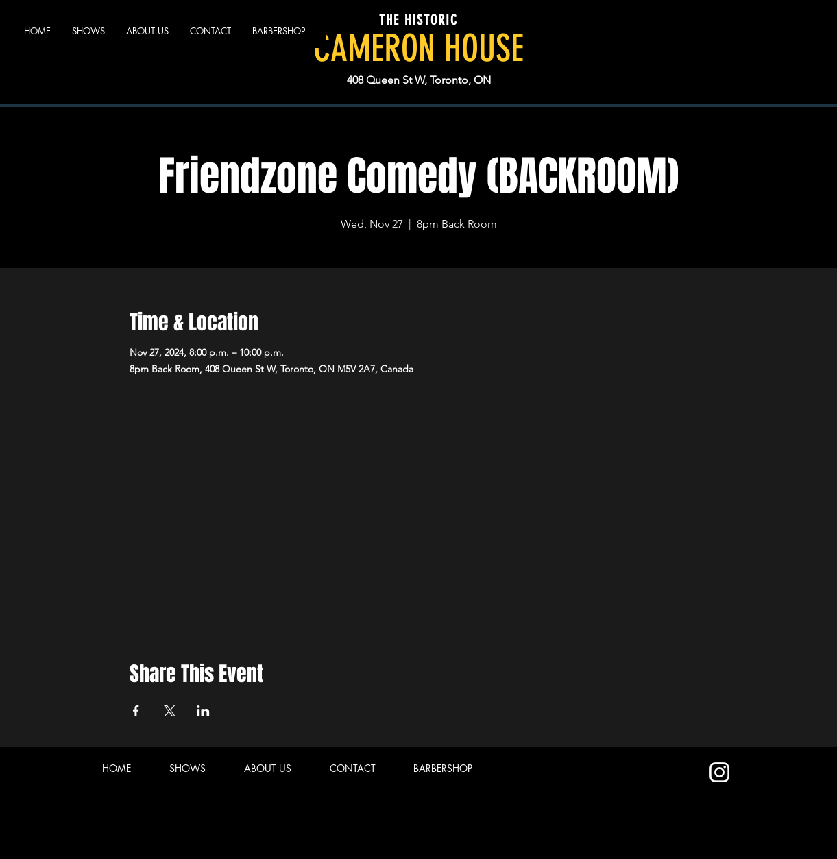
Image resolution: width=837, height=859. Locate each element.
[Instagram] (719, 772)
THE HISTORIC (418, 20)
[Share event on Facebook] (136, 710)
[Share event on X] (169, 710)
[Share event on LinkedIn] (203, 710)
